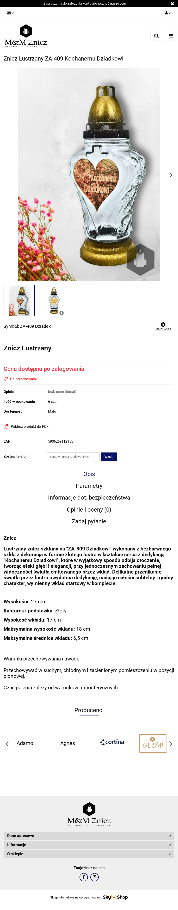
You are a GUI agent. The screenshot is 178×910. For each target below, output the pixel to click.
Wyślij (109, 456)
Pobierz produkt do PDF (26, 426)
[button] (89, 836)
